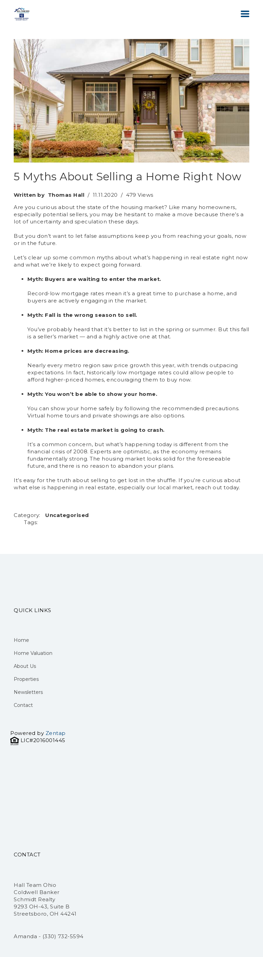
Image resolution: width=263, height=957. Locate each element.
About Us (25, 666)
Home (21, 640)
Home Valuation (33, 653)
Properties (26, 679)
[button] (245, 14)
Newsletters (28, 692)
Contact (23, 705)
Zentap (56, 733)
